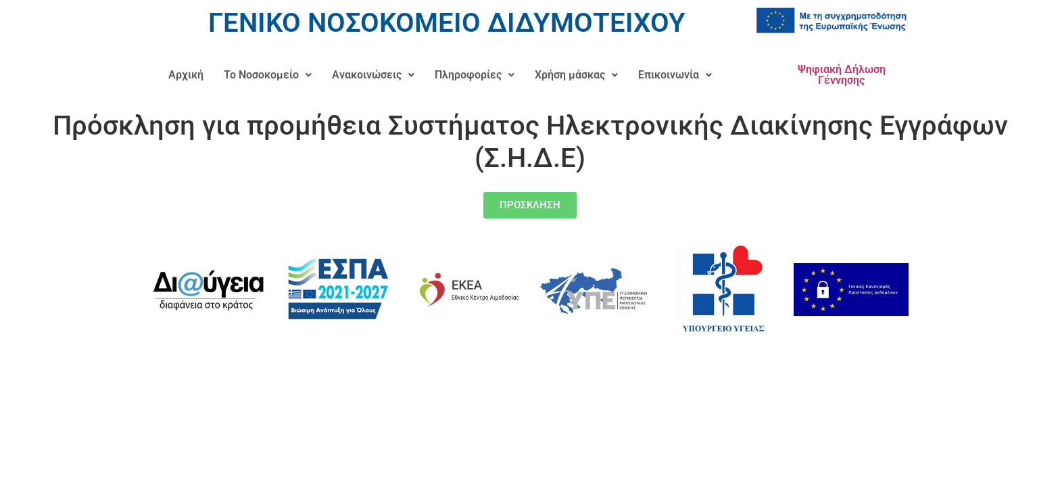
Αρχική (185, 74)
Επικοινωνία (675, 74)
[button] (268, 75)
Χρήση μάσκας (576, 74)
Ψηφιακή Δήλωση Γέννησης (842, 75)
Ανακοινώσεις (373, 74)
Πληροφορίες (474, 74)
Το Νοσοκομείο (268, 74)
